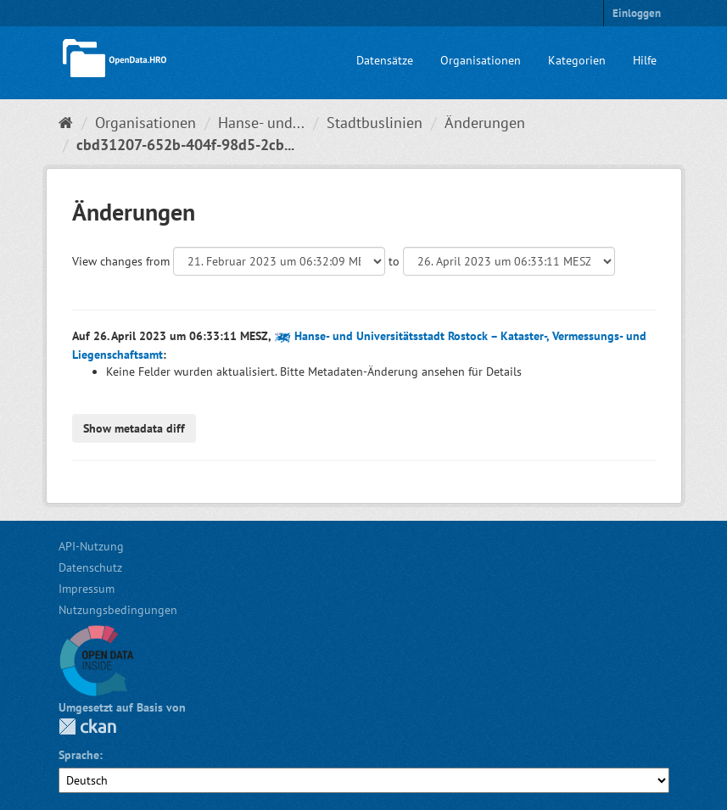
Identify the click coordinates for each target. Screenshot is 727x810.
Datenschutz (90, 567)
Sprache (79, 755)
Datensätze (384, 60)
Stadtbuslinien (374, 122)
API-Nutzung (91, 546)
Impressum (87, 588)
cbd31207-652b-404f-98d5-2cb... (185, 144)
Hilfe (645, 60)
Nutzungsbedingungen (118, 609)
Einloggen (636, 13)
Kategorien (577, 60)
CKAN (87, 726)
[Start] (66, 122)
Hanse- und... (261, 122)
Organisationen (480, 60)
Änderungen (485, 122)
